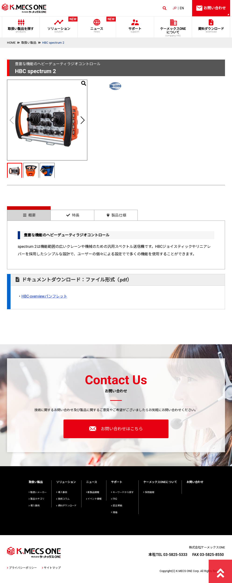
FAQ (114, 499)
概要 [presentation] (29, 215)
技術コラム (63, 499)
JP (175, 8)
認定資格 (116, 505)
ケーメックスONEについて (160, 482)
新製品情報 (92, 492)
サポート (135, 30)
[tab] (29, 213)
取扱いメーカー (38, 492)
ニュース (97, 25)
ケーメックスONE (173, 32)
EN (182, 8)
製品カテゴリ (36, 499)
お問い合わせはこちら (116, 428)
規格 (114, 512)
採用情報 (148, 492)
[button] (82, 120)
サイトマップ (51, 567)
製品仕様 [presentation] (116, 215)
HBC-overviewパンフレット (44, 296)
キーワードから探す (122, 492)
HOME (11, 42)
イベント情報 (94, 499)
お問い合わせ (194, 482)
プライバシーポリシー (22, 567)
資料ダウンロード (211, 30)
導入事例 (34, 505)
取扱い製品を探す (20, 30)
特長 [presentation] (72, 215)
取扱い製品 (28, 42)
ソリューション (58, 25)
